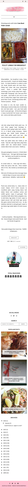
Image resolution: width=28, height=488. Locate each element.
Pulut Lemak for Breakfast (14, 65)
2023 (4, 435)
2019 (4, 446)
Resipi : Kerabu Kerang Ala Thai (14, 409)
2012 (4, 465)
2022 (4, 438)
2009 (4, 473)
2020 (4, 443)
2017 (4, 451)
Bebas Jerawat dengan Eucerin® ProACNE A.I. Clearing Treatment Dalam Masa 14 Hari (14, 380)
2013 (4, 462)
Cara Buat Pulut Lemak (9, 68)
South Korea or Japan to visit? (13, 425)
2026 (4, 421)
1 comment (17, 241)
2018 (4, 448)
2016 (4, 454)
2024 (4, 432)
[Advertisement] (14, 295)
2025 (4, 429)
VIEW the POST (14, 237)
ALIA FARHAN (8, 485)
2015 (4, 456)
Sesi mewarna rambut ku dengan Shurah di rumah (13, 352)
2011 (4, 467)
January (7, 423)
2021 (4, 440)
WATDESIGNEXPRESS (21, 485)
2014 (4, 459)
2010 (4, 470)
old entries (22, 247)
